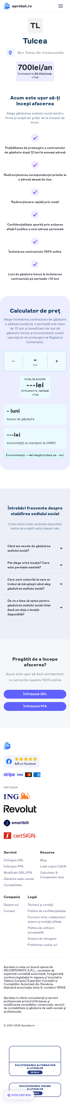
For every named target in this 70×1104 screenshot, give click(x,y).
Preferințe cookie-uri (42, 945)
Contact (9, 911)
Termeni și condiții (40, 905)
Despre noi (11, 905)
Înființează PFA (35, 706)
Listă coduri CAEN (53, 866)
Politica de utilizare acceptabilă (41, 930)
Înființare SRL (14, 860)
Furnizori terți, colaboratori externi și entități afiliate (47, 919)
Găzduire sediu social (19, 879)
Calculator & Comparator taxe (52, 875)
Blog (43, 860)
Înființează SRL (35, 694)
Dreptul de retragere (42, 938)
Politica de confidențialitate (47, 911)
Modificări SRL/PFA (18, 872)
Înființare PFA (13, 866)
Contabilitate (13, 885)
